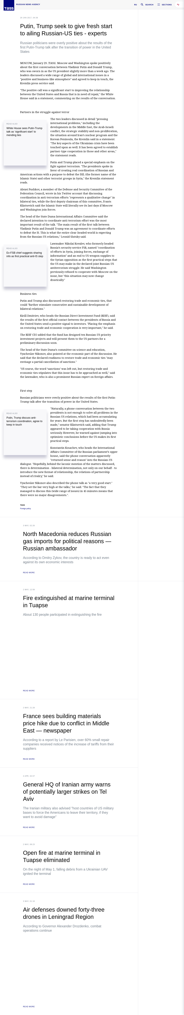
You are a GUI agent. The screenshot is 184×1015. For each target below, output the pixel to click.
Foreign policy (25, 509)
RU (135, 5)
